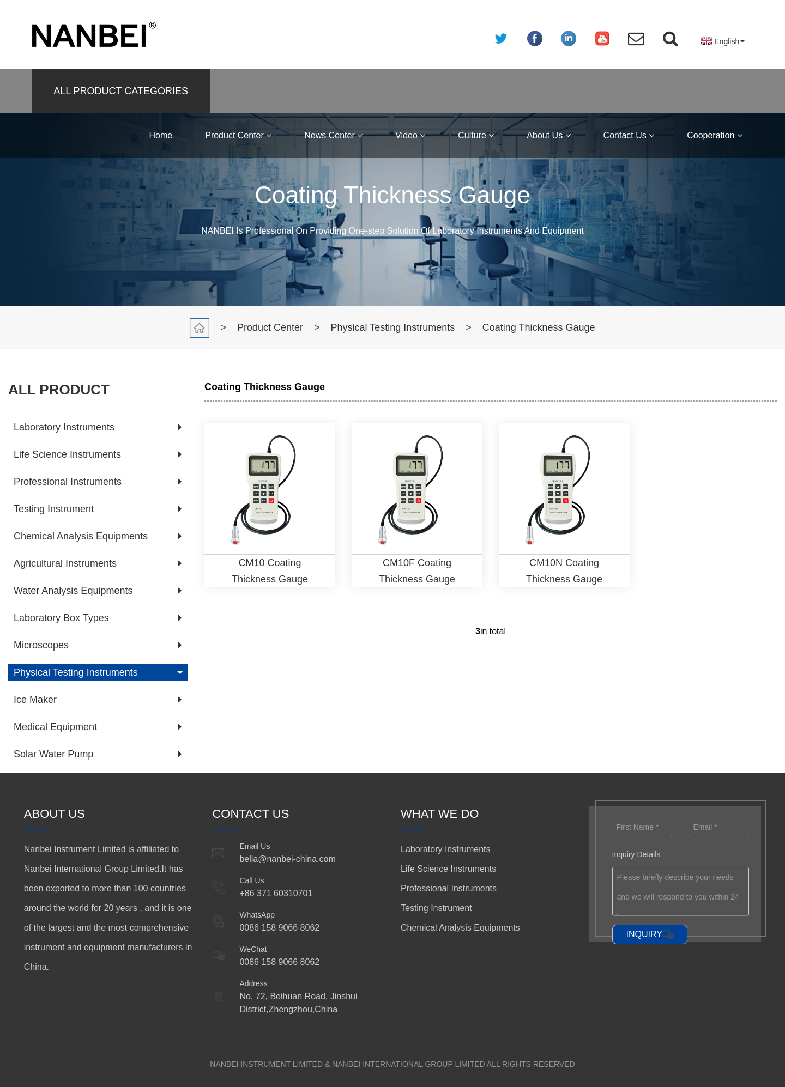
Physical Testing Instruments (393, 327)
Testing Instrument (54, 508)
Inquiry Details (636, 854)
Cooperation (714, 135)
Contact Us (629, 135)
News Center (333, 135)
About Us (548, 135)
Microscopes (41, 645)
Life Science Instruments (67, 454)
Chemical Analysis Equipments (81, 536)
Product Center (238, 135)
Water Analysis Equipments (73, 590)
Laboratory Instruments (64, 427)
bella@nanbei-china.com (287, 859)
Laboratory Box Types (61, 617)
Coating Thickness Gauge (538, 327)
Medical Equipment (55, 726)
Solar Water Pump (53, 754)
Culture (476, 135)
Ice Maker (35, 699)
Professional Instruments (68, 481)
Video (410, 135)
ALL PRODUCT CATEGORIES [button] (120, 91)
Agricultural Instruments (65, 563)
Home (161, 135)
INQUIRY (644, 934)
